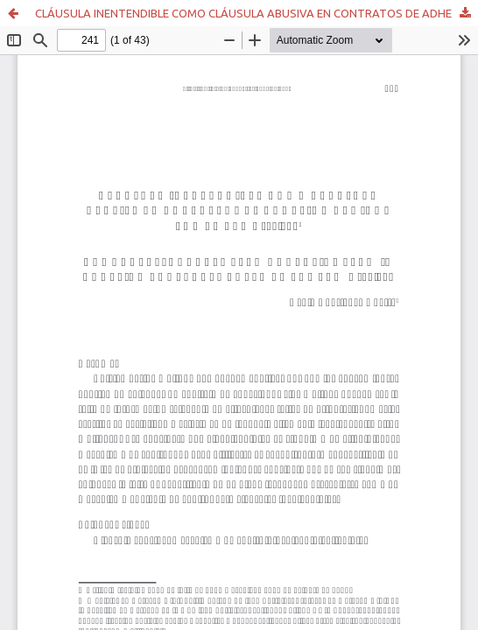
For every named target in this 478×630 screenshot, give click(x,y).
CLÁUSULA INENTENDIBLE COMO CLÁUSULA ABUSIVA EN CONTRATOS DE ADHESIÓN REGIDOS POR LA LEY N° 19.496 (256, 13)
